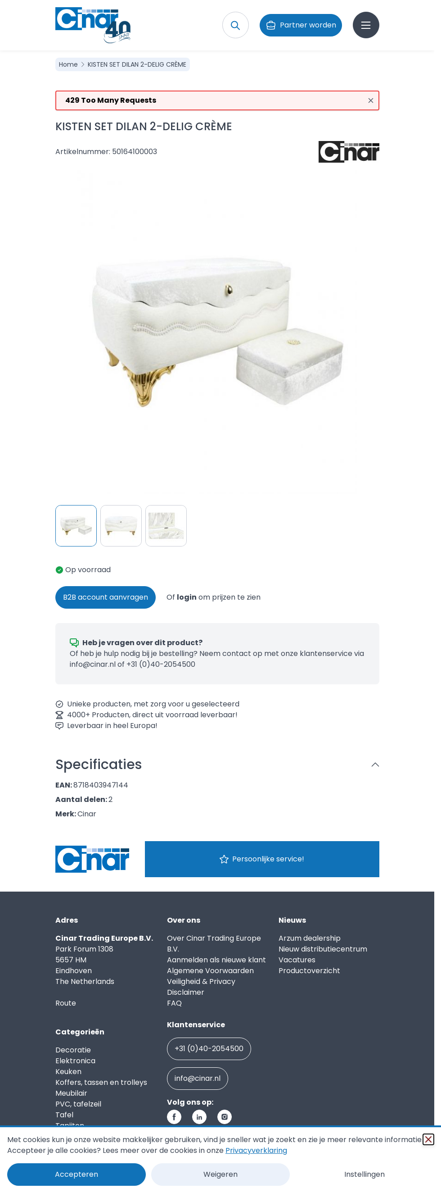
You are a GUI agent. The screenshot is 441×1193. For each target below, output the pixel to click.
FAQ (174, 1003)
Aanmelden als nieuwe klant (216, 960)
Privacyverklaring (256, 1150)
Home (69, 64)
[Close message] (371, 100)
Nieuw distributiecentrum (323, 949)
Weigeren (220, 1174)
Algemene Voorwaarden (210, 970)
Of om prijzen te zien (213, 597)
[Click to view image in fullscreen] (217, 332)
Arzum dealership (310, 938)
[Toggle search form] (235, 25)
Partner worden (301, 25)
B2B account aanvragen (105, 597)
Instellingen (364, 1174)
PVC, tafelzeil (78, 1104)
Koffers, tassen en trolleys (101, 1082)
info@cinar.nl (93, 664)
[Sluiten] (428, 1139)
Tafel (64, 1115)
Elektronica (75, 1061)
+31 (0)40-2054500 (160, 664)
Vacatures (297, 960)
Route (65, 1003)
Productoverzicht (309, 970)
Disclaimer (185, 992)
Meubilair (71, 1093)
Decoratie (73, 1050)
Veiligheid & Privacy (201, 981)
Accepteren (76, 1174)
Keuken (68, 1071)
